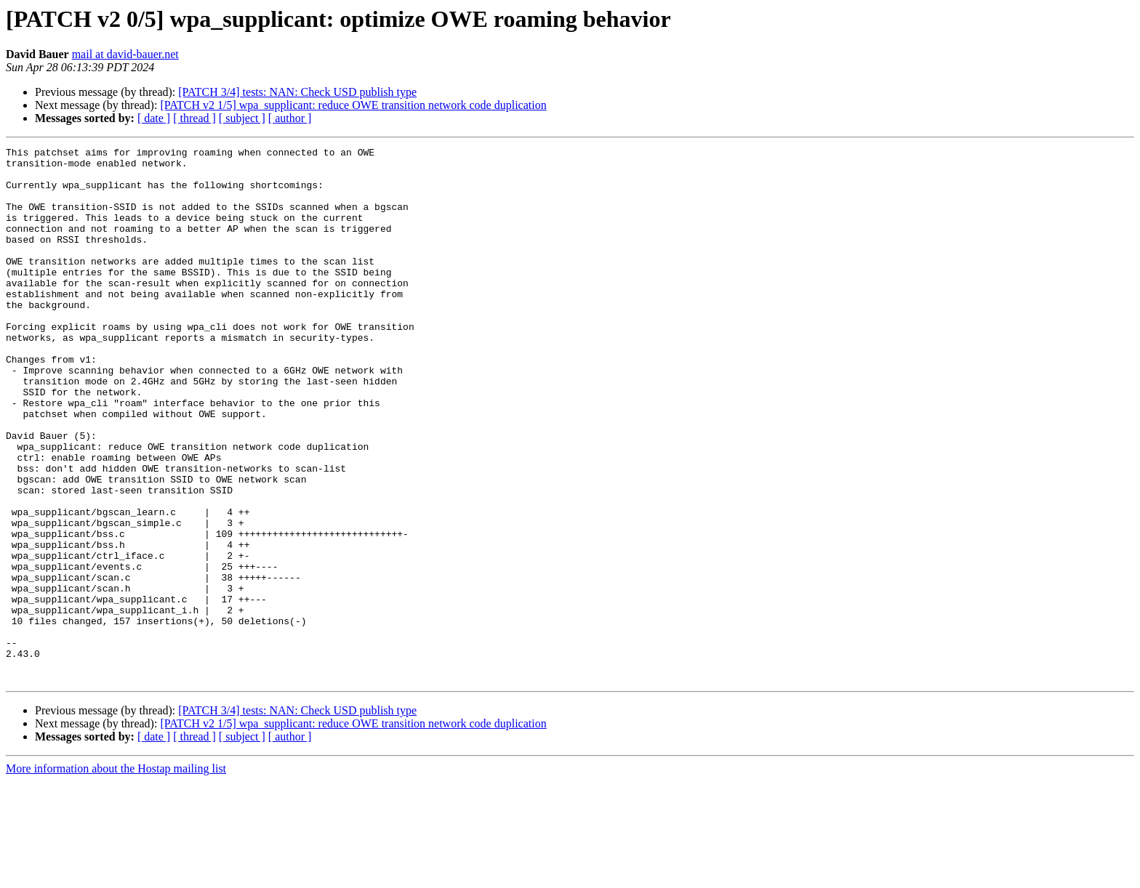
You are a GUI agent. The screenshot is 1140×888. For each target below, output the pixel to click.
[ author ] (290, 118)
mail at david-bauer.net (125, 54)
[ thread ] (194, 118)
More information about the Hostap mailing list (116, 875)
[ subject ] (242, 118)
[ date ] (153, 118)
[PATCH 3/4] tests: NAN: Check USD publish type (297, 92)
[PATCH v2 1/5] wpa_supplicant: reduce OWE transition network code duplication (353, 105)
